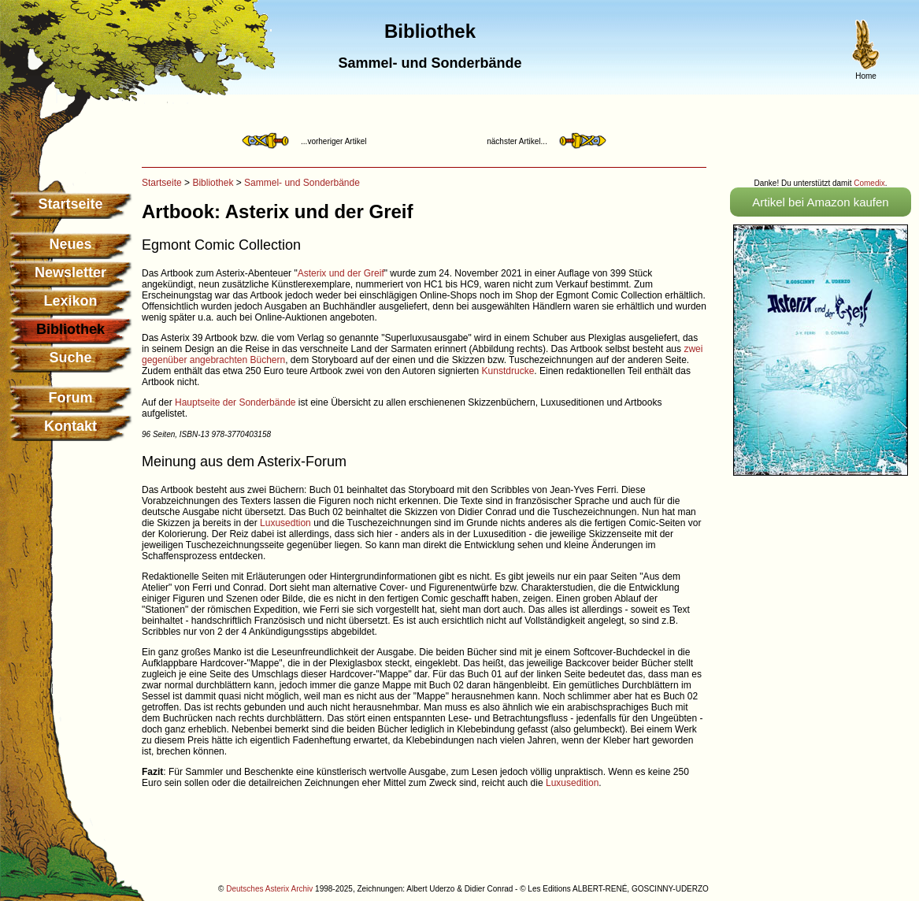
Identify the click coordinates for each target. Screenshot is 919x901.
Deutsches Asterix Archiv (269, 888)
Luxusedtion (285, 522)
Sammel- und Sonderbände (302, 182)
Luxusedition (572, 782)
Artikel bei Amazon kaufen (820, 202)
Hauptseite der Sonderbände (235, 402)
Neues (70, 244)
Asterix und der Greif (341, 273)
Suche (70, 357)
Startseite (70, 204)
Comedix (869, 183)
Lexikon (70, 301)
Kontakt (70, 426)
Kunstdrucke (508, 370)
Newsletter (70, 272)
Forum (71, 398)
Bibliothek (212, 182)
